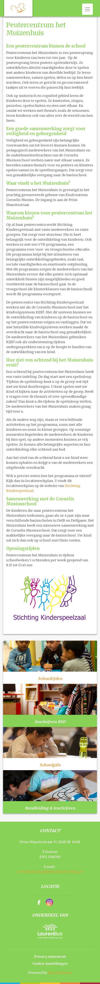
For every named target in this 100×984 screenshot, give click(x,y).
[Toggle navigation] (87, 9)
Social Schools (60, 973)
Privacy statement (50, 956)
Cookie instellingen (50, 963)
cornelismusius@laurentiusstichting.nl (50, 872)
